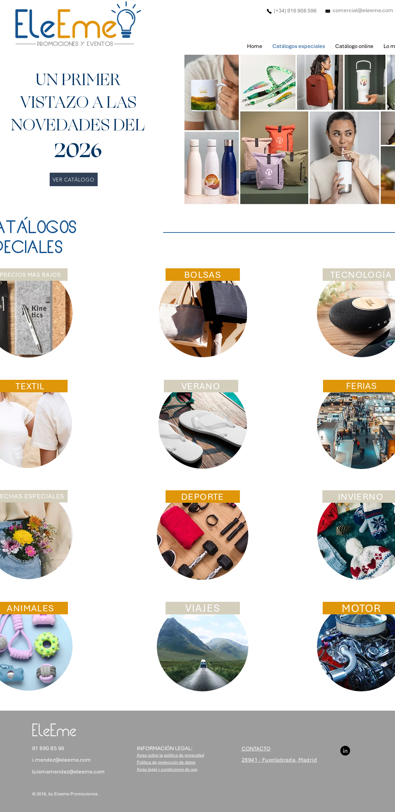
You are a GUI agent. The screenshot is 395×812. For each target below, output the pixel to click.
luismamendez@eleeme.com (68, 771)
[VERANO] (201, 386)
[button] (170, 755)
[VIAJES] (203, 608)
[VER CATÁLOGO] (74, 179)
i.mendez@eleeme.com (61, 759)
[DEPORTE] (203, 496)
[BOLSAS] (203, 274)
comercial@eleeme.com (362, 10)
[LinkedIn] (345, 751)
